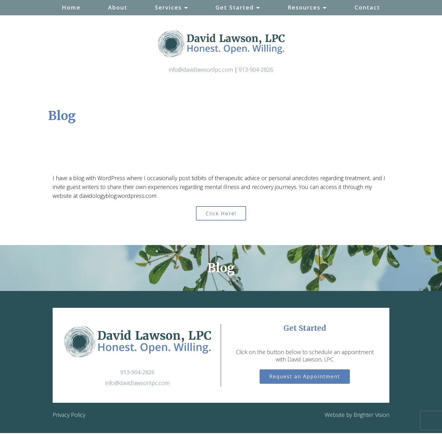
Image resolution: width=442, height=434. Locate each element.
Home (71, 7)
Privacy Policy (69, 416)
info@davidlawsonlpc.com (201, 69)
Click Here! (221, 213)
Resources (304, 7)
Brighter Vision (371, 416)
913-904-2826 (256, 69)
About (117, 7)
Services (168, 7)
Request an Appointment (304, 378)
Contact (367, 7)
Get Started (234, 7)
